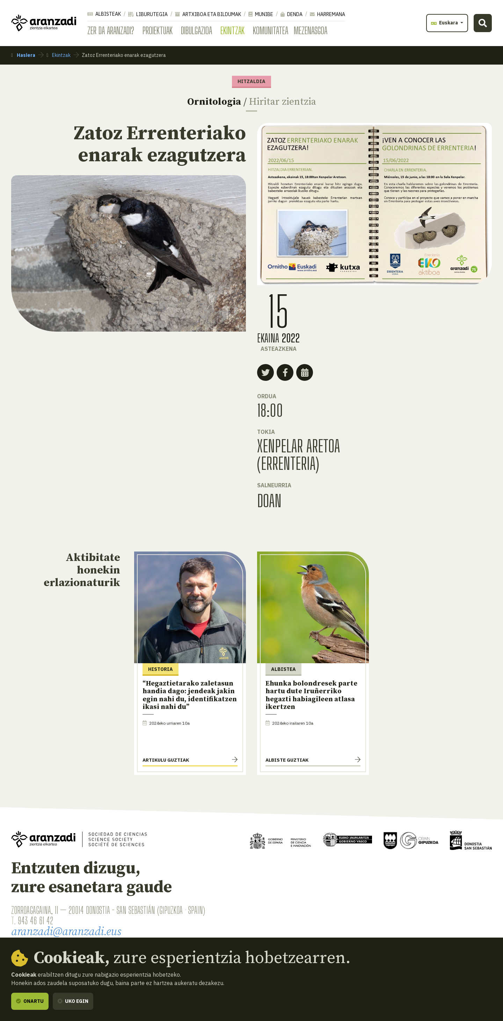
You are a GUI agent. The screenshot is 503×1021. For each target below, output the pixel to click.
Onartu (30, 1001)
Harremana (327, 14)
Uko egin (73, 1001)
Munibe (260, 14)
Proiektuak (158, 30)
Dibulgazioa (196, 30)
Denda (291, 14)
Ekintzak (232, 30)
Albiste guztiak (286, 760)
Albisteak (104, 14)
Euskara (445, 23)
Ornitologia (214, 102)
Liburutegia (148, 14)
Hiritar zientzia (282, 102)
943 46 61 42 (35, 920)
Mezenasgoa (310, 30)
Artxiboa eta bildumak (208, 14)
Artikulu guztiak (166, 760)
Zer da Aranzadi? (110, 30)
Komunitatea (270, 30)
